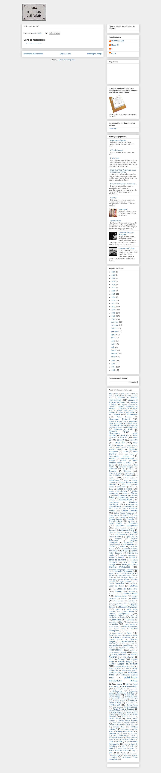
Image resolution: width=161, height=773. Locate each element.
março (113, 350)
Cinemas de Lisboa (126, 498)
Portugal (121, 659)
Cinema (134, 493)
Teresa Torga (122, 748)
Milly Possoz (113, 622)
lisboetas (118, 591)
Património (127, 646)
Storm (126, 744)
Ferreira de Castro (115, 537)
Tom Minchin (133, 753)
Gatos (122, 546)
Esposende (112, 530)
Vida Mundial (126, 757)
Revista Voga (118, 727)
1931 (110, 395)
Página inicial (65, 54)
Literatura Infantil (130, 594)
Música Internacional (129, 626)
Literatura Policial (121, 596)
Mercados (130, 620)
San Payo (134, 734)
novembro (115, 325)
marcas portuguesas (119, 613)
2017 (114, 288)
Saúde (133, 735)
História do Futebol (116, 558)
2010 (114, 310)
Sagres (125, 733)
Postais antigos (125, 661)
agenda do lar (124, 408)
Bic (124, 469)
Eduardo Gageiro (115, 519)
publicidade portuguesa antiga (123, 679)
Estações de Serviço (126, 530)
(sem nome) (123, 209)
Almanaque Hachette (118, 425)
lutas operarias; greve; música (118, 603)
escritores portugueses (127, 525)
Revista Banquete (130, 697)
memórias (116, 620)
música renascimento (131, 631)
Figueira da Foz (132, 537)
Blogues (127, 471)
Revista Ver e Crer (131, 725)
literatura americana (115, 594)
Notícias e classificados (122, 637)
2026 (114, 272)
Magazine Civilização (128, 607)
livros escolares (119, 601)
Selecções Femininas (116, 737)
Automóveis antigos (119, 456)
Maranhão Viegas (117, 41)
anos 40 (120, 440)
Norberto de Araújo (131, 635)
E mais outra (114, 158)
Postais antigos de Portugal (123, 664)
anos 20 (123, 437)
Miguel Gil (115, 45)
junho (113, 341)
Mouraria (134, 622)
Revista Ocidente (123, 715)
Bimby (131, 469)
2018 (114, 284)
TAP (123, 746)
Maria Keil (134, 618)
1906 (122, 393)
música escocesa (114, 626)
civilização (112, 500)
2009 (114, 313)
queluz (119, 684)
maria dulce (124, 618)
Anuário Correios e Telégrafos (125, 447)
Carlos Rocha (121, 487)
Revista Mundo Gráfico (130, 711)
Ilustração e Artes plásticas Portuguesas (123, 565)
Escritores (133, 523)
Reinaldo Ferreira (120, 689)
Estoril (111, 532)
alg (110, 414)
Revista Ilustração (130, 707)
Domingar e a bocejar (118, 140)
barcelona (112, 460)
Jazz (117, 573)
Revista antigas (114, 697)
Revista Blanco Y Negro (120, 699)
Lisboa (134, 585)
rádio (127, 684)
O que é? (113, 198)
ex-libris (119, 532)
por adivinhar (129, 657)
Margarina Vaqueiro (116, 616)
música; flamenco (117, 633)
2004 (114, 367)
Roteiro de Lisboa (124, 731)
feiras (132, 534)
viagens (114, 757)
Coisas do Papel (125, 500)
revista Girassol (117, 707)
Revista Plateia (114, 695)
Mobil (128, 622)
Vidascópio (113, 129)
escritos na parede (120, 528)
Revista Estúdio (130, 703)
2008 (114, 316)
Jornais (111, 575)
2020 (114, 278)
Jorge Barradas (128, 573)
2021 (114, 275)
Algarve (117, 414)
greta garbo (125, 551)
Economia (122, 517)
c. (112, 477)
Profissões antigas (116, 673)
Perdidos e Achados (126, 648)
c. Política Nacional (129, 478)
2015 (114, 294)
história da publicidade (127, 555)
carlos (113, 53)
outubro (114, 328)
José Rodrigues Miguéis (125, 577)
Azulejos (112, 458)
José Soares (113, 579)
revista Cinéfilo (120, 701)
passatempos (114, 646)
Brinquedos (128, 475)
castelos (111, 491)
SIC (117, 739)
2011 (114, 307)
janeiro (113, 357)
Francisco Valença (114, 544)
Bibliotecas (113, 469)
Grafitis (119, 549)
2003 (114, 370)
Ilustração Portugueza (122, 571)
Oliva (123, 644)
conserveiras (129, 507)
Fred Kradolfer (128, 544)
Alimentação (132, 414)
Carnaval (132, 487)
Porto (111, 659)
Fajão (135, 532)
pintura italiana (113, 652)
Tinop (133, 750)
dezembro (115, 322)
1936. (116, 395)
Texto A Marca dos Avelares (119, 750)
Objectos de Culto (127, 642)
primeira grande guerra (128, 670)
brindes (117, 475)
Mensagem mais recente (33, 54)
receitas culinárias (129, 686)
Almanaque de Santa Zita (117, 421)
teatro (111, 748)
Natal (129, 633)
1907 (128, 393)
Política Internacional (119, 655)
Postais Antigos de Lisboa (124, 666)
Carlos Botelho (126, 484)
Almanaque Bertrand (119, 419)
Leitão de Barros (116, 586)
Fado (127, 532)
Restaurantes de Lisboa (125, 693)
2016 (114, 291)
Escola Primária (115, 523)
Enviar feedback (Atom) (67, 60)
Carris (111, 489)
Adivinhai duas (115, 221)
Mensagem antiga (94, 54)
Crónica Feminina (129, 511)
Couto (123, 508)
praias (127, 668)
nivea (119, 635)
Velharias (135, 755)
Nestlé (111, 635)
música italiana (119, 628)
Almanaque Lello (131, 427)
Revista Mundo (114, 711)
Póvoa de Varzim (115, 668)
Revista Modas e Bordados (123, 709)
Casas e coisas (125, 489)
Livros (135, 598)
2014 (114, 297)
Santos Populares (119, 735)
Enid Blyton (131, 521)
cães (125, 480)
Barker (111, 465)
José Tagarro (124, 579)
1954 (133, 395)
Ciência (125, 493)
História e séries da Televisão (123, 558)
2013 (114, 300)
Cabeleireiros (114, 480)
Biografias (112, 471)
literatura (132, 591)
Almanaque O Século (123, 429)
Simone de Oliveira (128, 739)
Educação (130, 519)
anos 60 (120, 442)
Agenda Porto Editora (125, 410)
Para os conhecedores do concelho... (123, 184)
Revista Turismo (129, 723)
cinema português (120, 496)
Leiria (133, 583)
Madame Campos (121, 605)
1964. (110, 398)
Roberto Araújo (125, 729)
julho (113, 338)
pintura (132, 650)
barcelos (123, 460)
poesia (123, 652)
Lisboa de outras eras (127, 589)
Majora (117, 609)
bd (119, 465)
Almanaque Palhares (119, 431)
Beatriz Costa (127, 465)
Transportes (115, 755)
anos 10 (114, 437)
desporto (126, 515)
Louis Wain (131, 601)
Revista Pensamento (128, 717)
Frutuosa (112, 547)
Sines (111, 742)
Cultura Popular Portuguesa (124, 513)
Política (135, 652)
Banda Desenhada (127, 458)
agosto (113, 334)
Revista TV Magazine (116, 725)
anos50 (128, 445)
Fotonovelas (128, 542)
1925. (133, 393)
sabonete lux (114, 734)
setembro (114, 331)
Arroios (125, 451)
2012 (114, 303)
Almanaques (114, 433)
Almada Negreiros (124, 417)
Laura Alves (120, 583)
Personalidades (116, 650)
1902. (116, 393)
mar (119, 611)
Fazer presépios (120, 534)
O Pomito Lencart (116, 150)
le (128, 583)
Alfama (121, 412)
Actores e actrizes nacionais (123, 401)
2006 (114, 361)
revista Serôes (117, 722)
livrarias (123, 598)
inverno (111, 573)
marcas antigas (128, 611)
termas (131, 748)
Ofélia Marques (114, 644)
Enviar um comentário (33, 44)
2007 (114, 319)
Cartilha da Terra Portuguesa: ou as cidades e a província (123, 171)
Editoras (132, 517)
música (115, 624)
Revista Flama (132, 705)
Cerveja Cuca (122, 491)
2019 (114, 281)
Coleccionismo (114, 502)
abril (112, 347)
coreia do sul (113, 508)
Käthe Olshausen (126, 581)
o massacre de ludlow (126, 248)
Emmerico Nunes (115, 521)
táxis (131, 746)
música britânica (130, 624)
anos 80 (120, 445)
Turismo (126, 755)
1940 (122, 395)
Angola (135, 435)
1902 (110, 394)
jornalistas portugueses (124, 575)
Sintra (119, 742)
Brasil (110, 475)
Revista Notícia (116, 713)
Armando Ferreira (115, 449)
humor (125, 562)
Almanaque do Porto (131, 423)
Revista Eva (114, 705)
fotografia (118, 539)
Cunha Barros (114, 515)
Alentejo (112, 412)
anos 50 (134, 440)
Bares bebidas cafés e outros (123, 461)
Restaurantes (117, 691)
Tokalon (123, 753)
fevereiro (114, 353)
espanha (132, 528)
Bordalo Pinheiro (130, 473)
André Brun (125, 435)
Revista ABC (129, 695)
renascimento (133, 689)
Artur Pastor (129, 454)
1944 (128, 395)
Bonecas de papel (115, 473)
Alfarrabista (130, 412)
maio (113, 344)
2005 (114, 364)
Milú (120, 622)
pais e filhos (131, 644)
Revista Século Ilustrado (128, 721)
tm (110, 752)
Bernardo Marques (126, 467)
